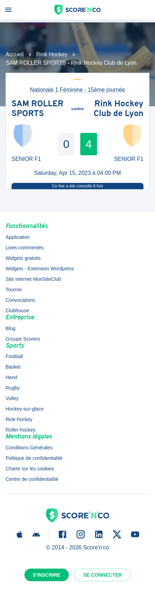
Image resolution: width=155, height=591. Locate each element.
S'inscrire (47, 575)
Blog (10, 328)
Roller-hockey (21, 430)
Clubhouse (17, 310)
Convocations (20, 300)
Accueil (15, 54)
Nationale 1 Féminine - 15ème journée (77, 90)
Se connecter (102, 575)
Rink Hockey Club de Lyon (118, 109)
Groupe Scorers (23, 339)
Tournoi (14, 289)
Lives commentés (25, 247)
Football (14, 356)
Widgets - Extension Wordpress (40, 268)
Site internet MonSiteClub (33, 279)
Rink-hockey (19, 419)
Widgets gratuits (23, 258)
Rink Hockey (52, 54)
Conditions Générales (29, 447)
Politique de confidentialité (34, 458)
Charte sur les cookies (30, 468)
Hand (11, 377)
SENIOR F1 (26, 159)
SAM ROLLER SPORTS (38, 109)
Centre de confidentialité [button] (32, 479)
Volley (12, 398)
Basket (13, 367)
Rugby (13, 388)
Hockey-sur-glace (25, 409)
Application (18, 237)
